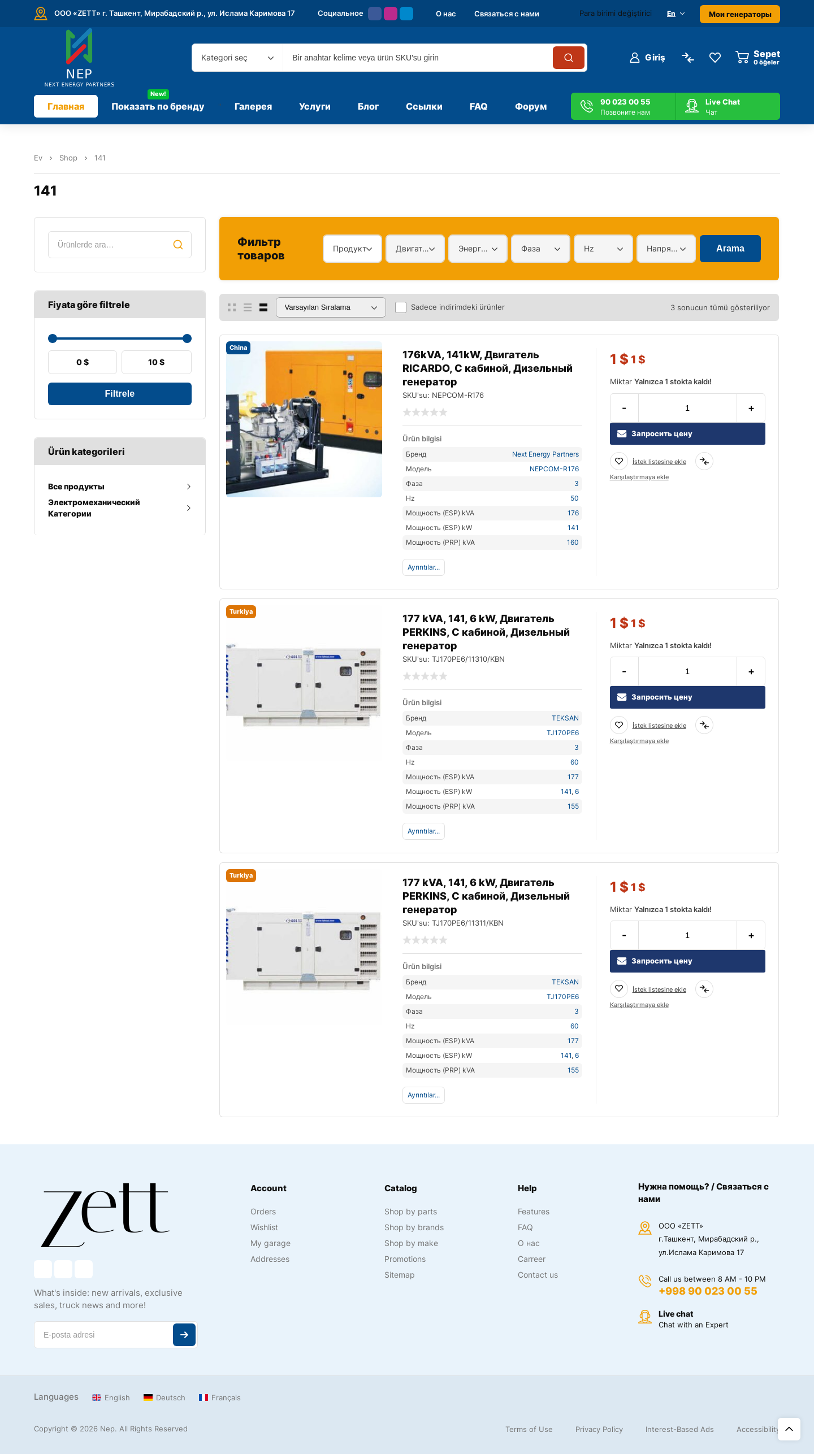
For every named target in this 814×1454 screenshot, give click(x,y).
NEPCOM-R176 (554, 469)
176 (573, 513)
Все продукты (76, 486)
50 (574, 498)
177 (573, 776)
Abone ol (184, 1335)
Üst (789, 1429)
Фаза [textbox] (530, 248)
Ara (178, 244)
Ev (38, 157)
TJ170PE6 (563, 732)
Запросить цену (654, 434)
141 (573, 527)
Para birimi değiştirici (615, 13)
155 (573, 806)
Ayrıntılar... (424, 567)
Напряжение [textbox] (663, 248)
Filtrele (120, 393)
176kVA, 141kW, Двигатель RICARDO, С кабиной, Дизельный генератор (487, 368)
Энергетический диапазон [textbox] (475, 248)
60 (574, 762)
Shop (68, 157)
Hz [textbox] (589, 248)
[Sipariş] (331, 307)
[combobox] (237, 57)
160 (573, 542)
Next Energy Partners (545, 454)
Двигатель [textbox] (412, 248)
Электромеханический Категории (94, 507)
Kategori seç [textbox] (224, 57)
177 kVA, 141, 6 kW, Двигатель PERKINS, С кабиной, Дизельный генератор (486, 632)
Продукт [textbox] (349, 248)
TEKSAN (565, 718)
